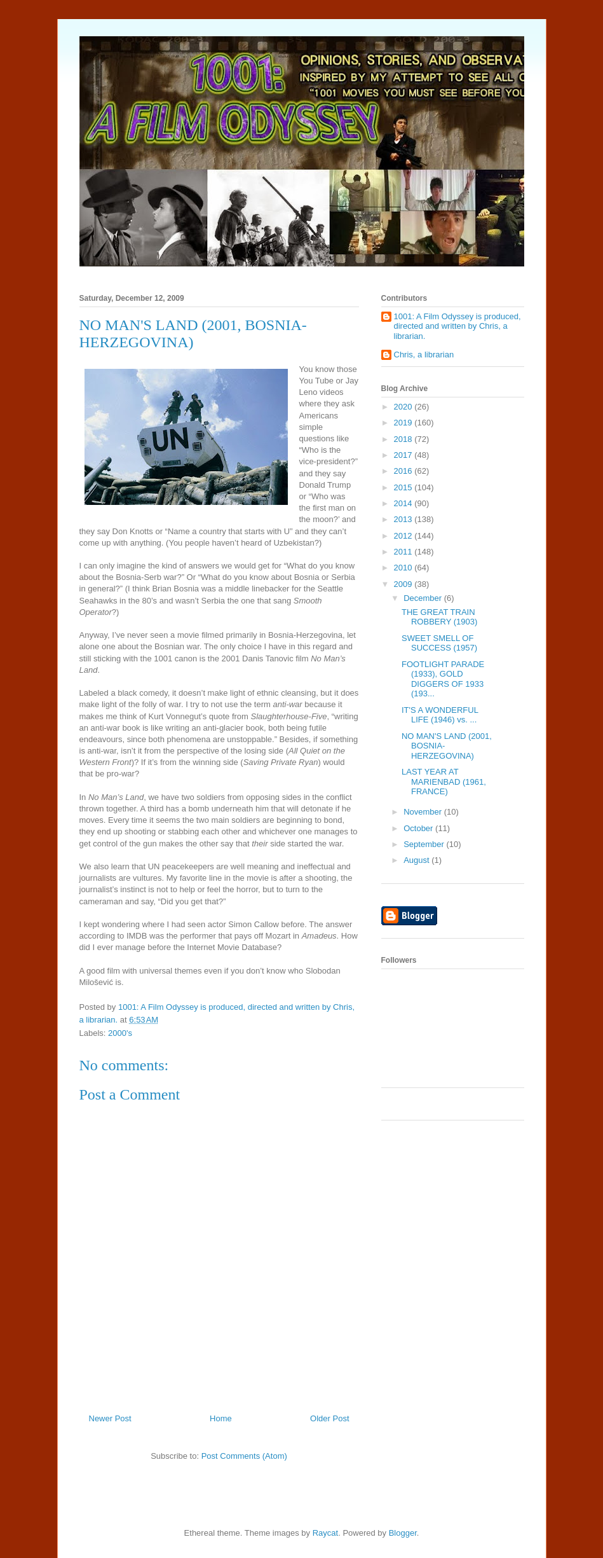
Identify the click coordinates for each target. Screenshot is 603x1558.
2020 (404, 406)
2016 (404, 471)
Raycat (325, 1533)
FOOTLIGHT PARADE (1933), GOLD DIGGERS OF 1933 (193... (443, 679)
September (424, 844)
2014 (404, 503)
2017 (404, 455)
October (419, 828)
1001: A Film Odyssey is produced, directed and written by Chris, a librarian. (457, 326)
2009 (404, 584)
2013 (404, 519)
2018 (404, 439)
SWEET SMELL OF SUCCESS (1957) (439, 643)
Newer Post (110, 1418)
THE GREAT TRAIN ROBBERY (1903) (439, 617)
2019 (404, 422)
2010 (404, 567)
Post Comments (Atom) (244, 1456)
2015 (404, 487)
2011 (404, 551)
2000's (120, 1033)
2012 (404, 536)
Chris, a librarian (424, 354)
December (423, 598)
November (423, 812)
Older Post (329, 1418)
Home (221, 1418)
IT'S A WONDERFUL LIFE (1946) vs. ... (440, 715)
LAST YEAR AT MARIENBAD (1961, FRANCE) (444, 781)
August (417, 860)
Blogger (403, 1533)
